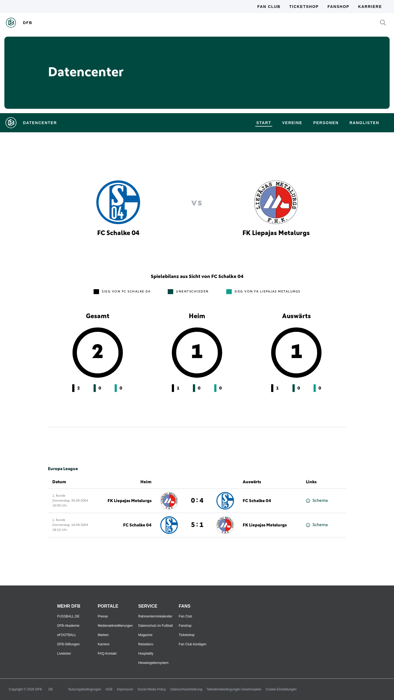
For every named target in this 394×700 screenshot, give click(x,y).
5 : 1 (197, 525)
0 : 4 (197, 500)
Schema (317, 500)
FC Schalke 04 (257, 501)
